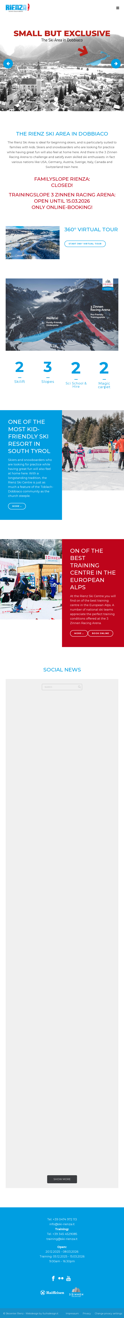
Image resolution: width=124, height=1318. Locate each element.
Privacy (87, 1313)
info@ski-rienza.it (62, 1224)
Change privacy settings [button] (108, 1313)
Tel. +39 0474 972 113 (62, 1219)
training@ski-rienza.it (62, 1239)
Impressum (72, 1313)
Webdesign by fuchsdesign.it (42, 1313)
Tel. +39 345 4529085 (62, 1234)
